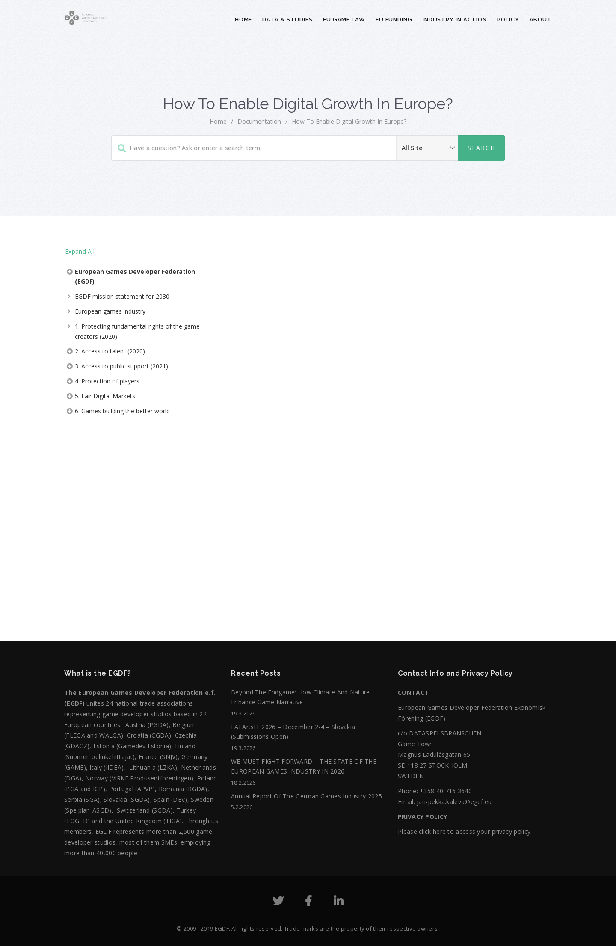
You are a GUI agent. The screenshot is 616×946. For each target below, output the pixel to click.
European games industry (110, 311)
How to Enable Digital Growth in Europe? (349, 121)
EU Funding (394, 19)
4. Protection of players (107, 381)
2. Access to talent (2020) (110, 351)
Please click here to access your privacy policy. (465, 831)
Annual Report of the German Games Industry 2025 (306, 796)
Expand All (80, 251)
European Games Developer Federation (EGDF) (135, 276)
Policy (508, 19)
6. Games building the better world (122, 411)
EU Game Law (344, 19)
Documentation (259, 121)
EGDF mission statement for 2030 (122, 296)
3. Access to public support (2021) (121, 366)
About (541, 19)
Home (243, 19)
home (218, 121)
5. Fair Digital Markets (105, 396)
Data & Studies (287, 19)
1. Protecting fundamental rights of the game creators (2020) (137, 331)
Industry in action (455, 19)
